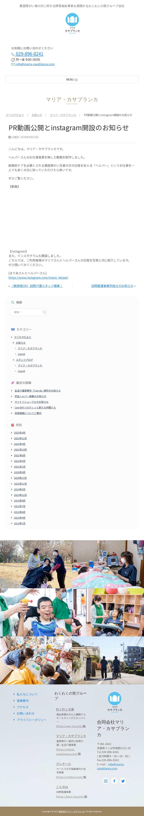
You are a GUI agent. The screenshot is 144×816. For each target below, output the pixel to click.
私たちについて (25, 694)
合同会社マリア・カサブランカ (71, 811)
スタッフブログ (24, 360)
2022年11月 (20, 438)
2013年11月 (20, 495)
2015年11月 (20, 483)
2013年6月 (20, 512)
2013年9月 (20, 500)
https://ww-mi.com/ (71, 726)
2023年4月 (20, 432)
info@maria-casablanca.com (33, 64)
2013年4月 (20, 517)
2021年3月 (20, 461)
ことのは (62, 786)
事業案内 (20, 700)
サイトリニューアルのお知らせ (32, 402)
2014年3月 (20, 489)
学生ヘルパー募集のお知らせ (30, 396)
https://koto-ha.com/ (71, 796)
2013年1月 (20, 523)
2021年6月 (20, 455)
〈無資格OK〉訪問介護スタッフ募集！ (37, 285)
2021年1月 (20, 466)
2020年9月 (20, 472)
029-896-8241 (27, 53)
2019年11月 (20, 478)
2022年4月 (20, 444)
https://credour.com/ (71, 777)
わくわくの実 (65, 709)
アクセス (20, 707)
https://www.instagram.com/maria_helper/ (38, 277)
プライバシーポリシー (29, 719)
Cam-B (21, 354)
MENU (72, 80)
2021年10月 (20, 449)
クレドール (63, 763)
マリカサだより (22, 337)
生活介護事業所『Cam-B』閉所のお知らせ (38, 390)
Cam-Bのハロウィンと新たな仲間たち (35, 407)
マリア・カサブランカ (30, 348)
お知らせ (21, 342)
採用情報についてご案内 (28, 413)
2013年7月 (20, 506)
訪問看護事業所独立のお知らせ (112, 285)
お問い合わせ (23, 713)
